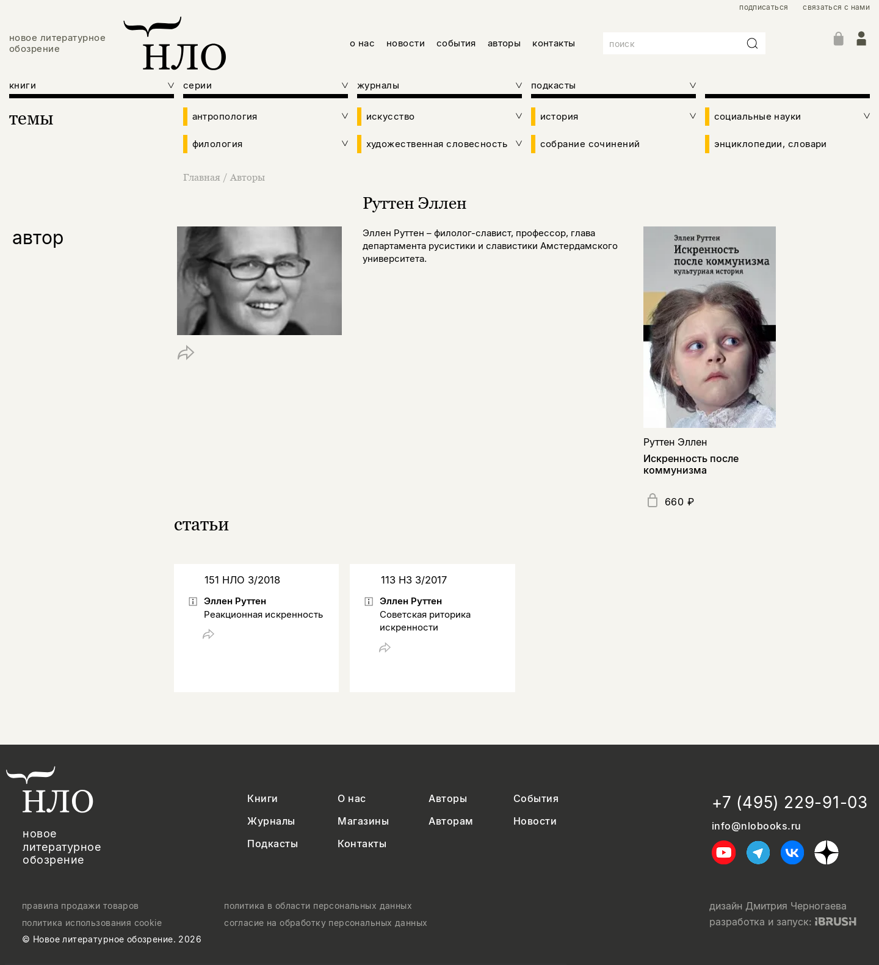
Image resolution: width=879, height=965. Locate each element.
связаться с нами (836, 7)
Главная (203, 177)
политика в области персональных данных (318, 906)
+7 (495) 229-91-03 (790, 802)
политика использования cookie (92, 923)
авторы (504, 43)
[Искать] (753, 43)
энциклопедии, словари (770, 144)
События (536, 798)
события (456, 43)
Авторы (247, 177)
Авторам (451, 821)
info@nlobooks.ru (756, 826)
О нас (352, 798)
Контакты (362, 844)
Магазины (363, 821)
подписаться (763, 7)
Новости (535, 821)
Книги (262, 798)
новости (405, 43)
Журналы (271, 821)
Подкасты (272, 844)
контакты (554, 43)
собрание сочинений (590, 144)
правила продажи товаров (80, 906)
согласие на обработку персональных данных (325, 923)
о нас (362, 43)
